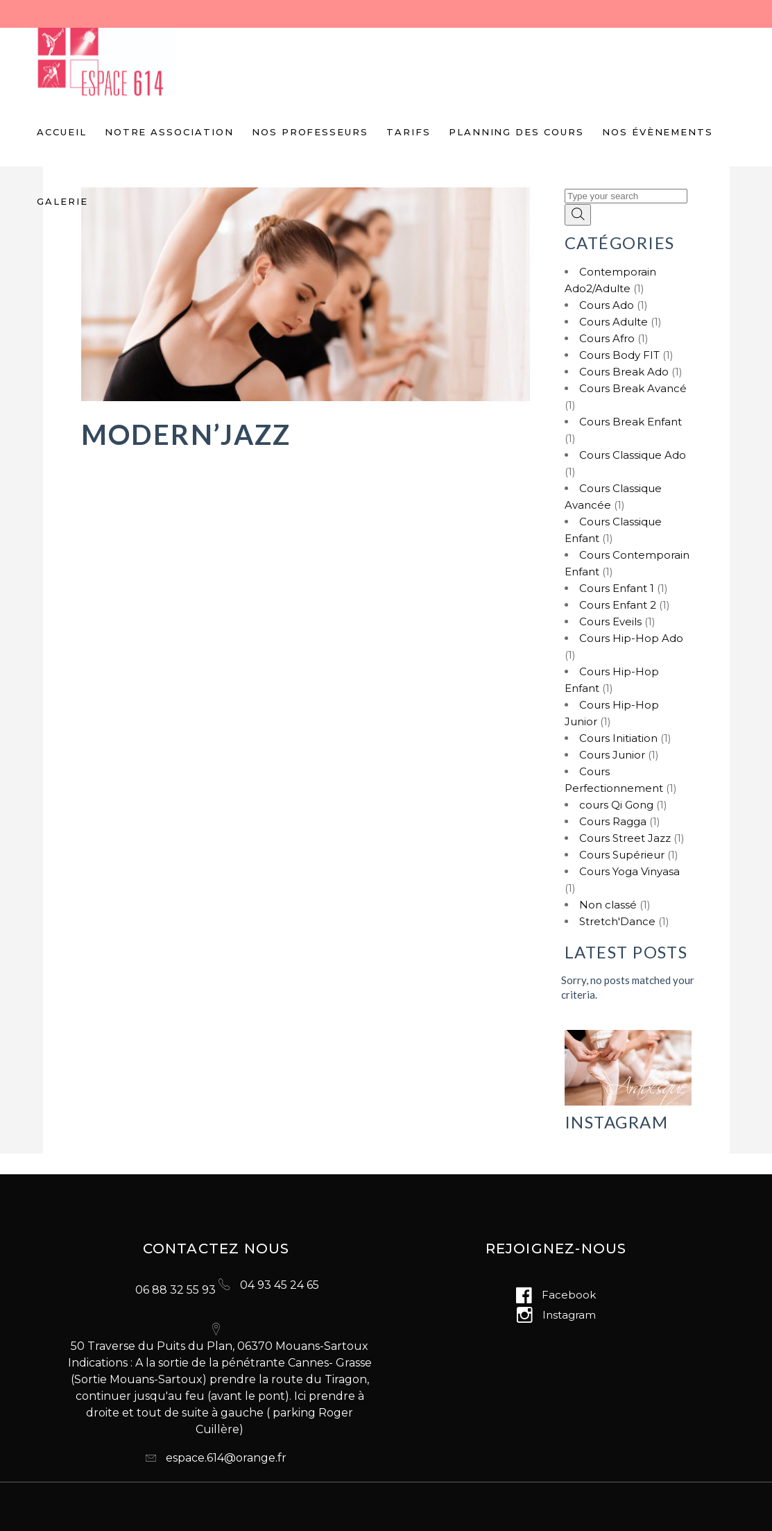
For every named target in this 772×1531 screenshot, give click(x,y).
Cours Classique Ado (632, 455)
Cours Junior (612, 754)
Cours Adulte (613, 321)
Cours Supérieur (621, 854)
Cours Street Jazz (625, 838)
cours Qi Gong (616, 804)
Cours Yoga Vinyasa (629, 871)
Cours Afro (607, 338)
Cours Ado (606, 305)
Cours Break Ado (624, 371)
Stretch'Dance (617, 921)
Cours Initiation (618, 738)
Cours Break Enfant (630, 421)
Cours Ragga (612, 821)
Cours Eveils (610, 621)
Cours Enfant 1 (616, 588)
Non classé (608, 904)
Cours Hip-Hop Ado (631, 638)
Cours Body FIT (619, 355)
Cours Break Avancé (633, 388)
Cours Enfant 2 (617, 604)
